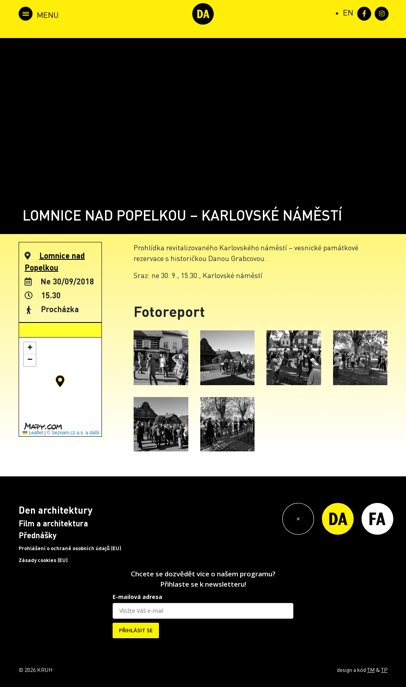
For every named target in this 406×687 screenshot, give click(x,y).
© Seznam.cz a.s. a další (73, 433)
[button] (60, 381)
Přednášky (38, 535)
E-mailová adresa (137, 597)
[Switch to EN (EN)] (348, 12)
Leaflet (33, 433)
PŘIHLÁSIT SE (136, 630)
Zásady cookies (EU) (43, 560)
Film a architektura (53, 523)
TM (371, 669)
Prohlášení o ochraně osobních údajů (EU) (70, 548)
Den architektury (55, 510)
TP (384, 669)
